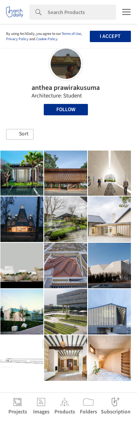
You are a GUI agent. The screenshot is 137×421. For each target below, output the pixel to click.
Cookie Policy (46, 39)
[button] (19, 134)
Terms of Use (71, 33)
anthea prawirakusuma (66, 88)
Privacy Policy (17, 39)
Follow (65, 109)
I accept (110, 36)
